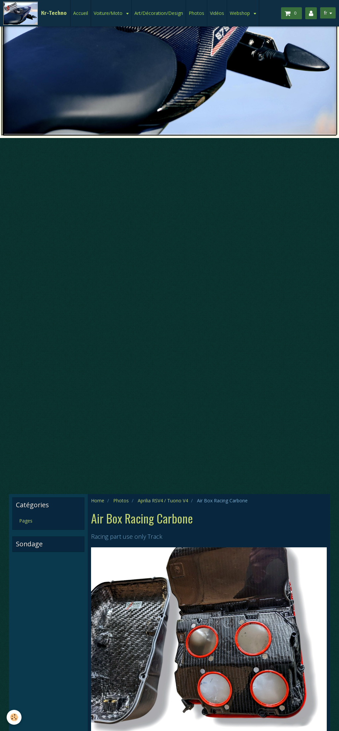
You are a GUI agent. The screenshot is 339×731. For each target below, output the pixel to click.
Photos (196, 13)
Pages (25, 521)
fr (325, 13)
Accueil (80, 13)
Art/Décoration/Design (158, 13)
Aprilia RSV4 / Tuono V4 (163, 500)
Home (97, 500)
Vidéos (217, 13)
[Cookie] (14, 717)
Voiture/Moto (109, 13)
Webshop (240, 13)
